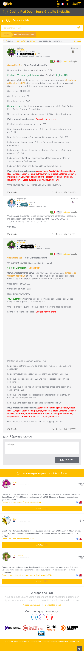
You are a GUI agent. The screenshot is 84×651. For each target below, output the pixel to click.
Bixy (15, 519)
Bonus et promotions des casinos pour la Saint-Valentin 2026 (27, 575)
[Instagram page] (42, 617)
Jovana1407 (18, 555)
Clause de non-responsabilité (17, 641)
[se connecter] (73, 4)
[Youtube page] (49, 617)
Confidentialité (35, 641)
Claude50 (21, 200)
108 (80, 556)
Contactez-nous (53, 604)
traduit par (70, 61)
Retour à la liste (15, 20)
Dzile (15, 482)
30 (80, 483)
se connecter (20, 41)
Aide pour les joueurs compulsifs (55, 641)
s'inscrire (34, 41)
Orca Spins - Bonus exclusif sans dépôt (18, 538)
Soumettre (69, 459)
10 (80, 520)
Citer (57, 192)
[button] (79, 502)
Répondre (72, 191)
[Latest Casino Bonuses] (7, 3)
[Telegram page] (34, 617)
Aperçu (41, 508)
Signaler (12, 192)
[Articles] (58, 4)
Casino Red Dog (14, 65)
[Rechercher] (80, 27)
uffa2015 (21, 50)
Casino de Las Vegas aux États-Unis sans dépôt (21, 502)
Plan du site (74, 641)
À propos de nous (31, 604)
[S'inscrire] (68, 4)
